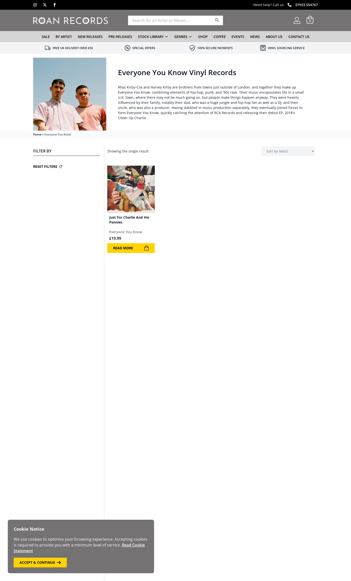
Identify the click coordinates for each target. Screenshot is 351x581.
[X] (45, 5)
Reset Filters (47, 166)
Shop (203, 36)
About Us (274, 36)
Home (37, 134)
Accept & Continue (40, 562)
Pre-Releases (120, 36)
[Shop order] (288, 151)
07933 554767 (306, 4)
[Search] (217, 20)
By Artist (64, 36)
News (255, 36)
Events (238, 36)
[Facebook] (55, 5)
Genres (180, 36)
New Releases (90, 36)
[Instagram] (35, 5)
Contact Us (299, 36)
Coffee (220, 36)
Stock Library (151, 36)
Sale (46, 36)
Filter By (42, 151)
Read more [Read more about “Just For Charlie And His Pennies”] (131, 248)
